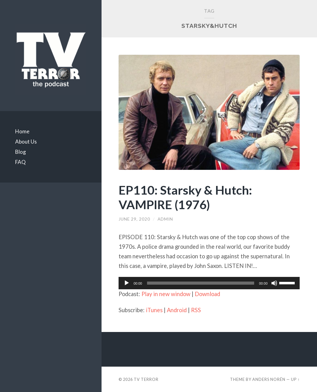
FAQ (20, 162)
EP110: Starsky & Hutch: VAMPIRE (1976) (185, 197)
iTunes (154, 310)
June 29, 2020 (134, 219)
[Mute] (274, 283)
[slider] (200, 283)
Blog (20, 152)
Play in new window (165, 294)
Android (177, 310)
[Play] (127, 283)
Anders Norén (268, 379)
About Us (26, 141)
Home (22, 131)
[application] (209, 283)
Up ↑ (295, 379)
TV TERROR (146, 379)
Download (207, 294)
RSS (196, 310)
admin (165, 219)
